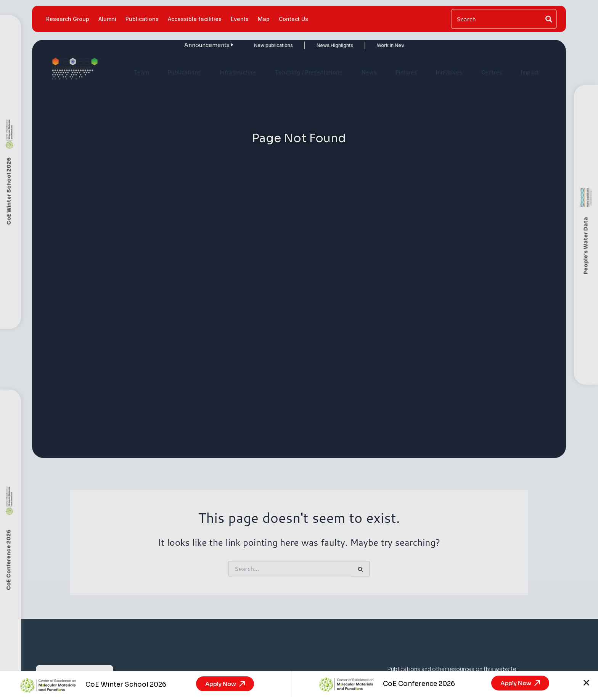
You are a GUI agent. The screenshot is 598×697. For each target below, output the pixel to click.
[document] (299, 348)
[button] (586, 683)
